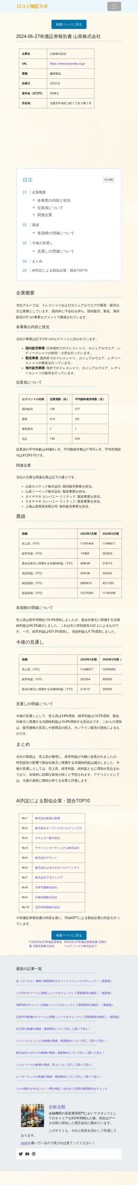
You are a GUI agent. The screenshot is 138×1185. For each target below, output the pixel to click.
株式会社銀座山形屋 (47, 818)
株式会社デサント (46, 857)
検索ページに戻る (69, 24)
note (24, 1143)
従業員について (50, 208)
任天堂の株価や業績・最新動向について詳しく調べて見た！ (53, 1028)
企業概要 (39, 192)
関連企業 (44, 215)
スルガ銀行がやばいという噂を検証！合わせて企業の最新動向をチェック (62, 1088)
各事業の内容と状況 (54, 200)
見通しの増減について (55, 251)
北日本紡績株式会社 (47, 907)
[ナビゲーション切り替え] (114, 6)
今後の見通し (42, 243)
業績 (35, 225)
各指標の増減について (55, 233)
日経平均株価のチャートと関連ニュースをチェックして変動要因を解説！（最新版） (68, 1017)
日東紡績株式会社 (46, 897)
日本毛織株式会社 (46, 887)
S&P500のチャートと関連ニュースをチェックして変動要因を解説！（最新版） (65, 1005)
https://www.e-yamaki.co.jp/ (67, 63)
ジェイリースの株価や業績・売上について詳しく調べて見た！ (55, 1064)
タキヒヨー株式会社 (47, 838)
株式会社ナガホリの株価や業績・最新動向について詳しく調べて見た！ (60, 1052)
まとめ (37, 261)
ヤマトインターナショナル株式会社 (57, 847)
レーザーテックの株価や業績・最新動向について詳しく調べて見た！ (59, 1076)
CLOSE (109, 179)
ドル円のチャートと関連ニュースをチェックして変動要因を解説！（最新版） (64, 993)
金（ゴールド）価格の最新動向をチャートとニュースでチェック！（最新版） (64, 981)
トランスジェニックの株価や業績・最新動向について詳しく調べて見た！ (62, 1040)
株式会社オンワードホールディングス (58, 828)
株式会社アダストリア (49, 877)
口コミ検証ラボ (32, 6)
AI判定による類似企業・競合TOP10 (60, 270)
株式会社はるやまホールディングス (57, 867)
